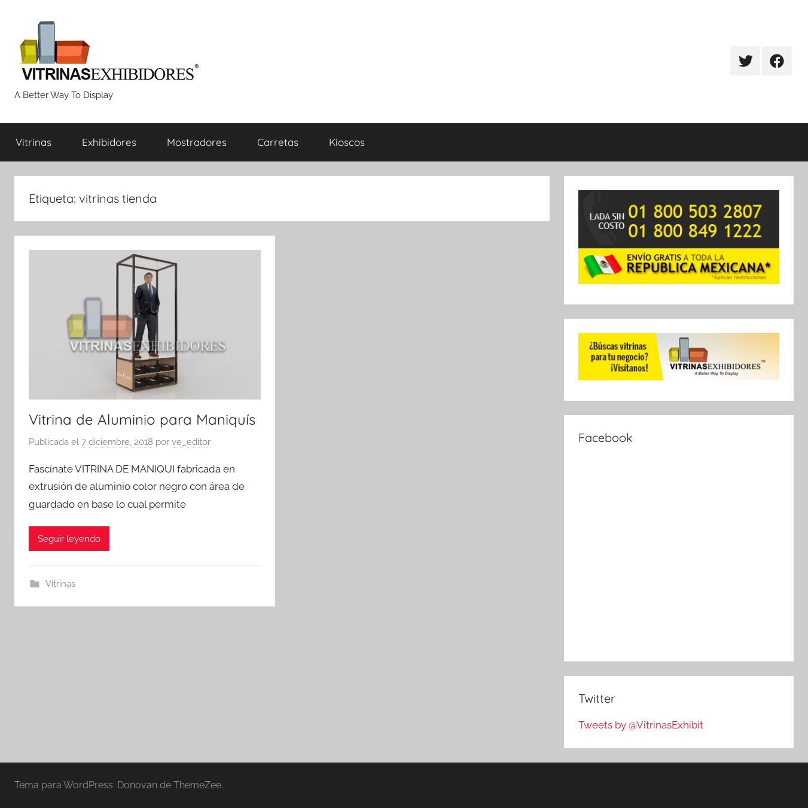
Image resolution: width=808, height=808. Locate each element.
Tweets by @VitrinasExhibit (640, 725)
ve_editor (191, 442)
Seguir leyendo (69, 538)
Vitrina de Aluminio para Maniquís (142, 419)
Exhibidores (109, 142)
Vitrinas (33, 142)
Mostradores (197, 142)
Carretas (277, 142)
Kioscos (347, 142)
